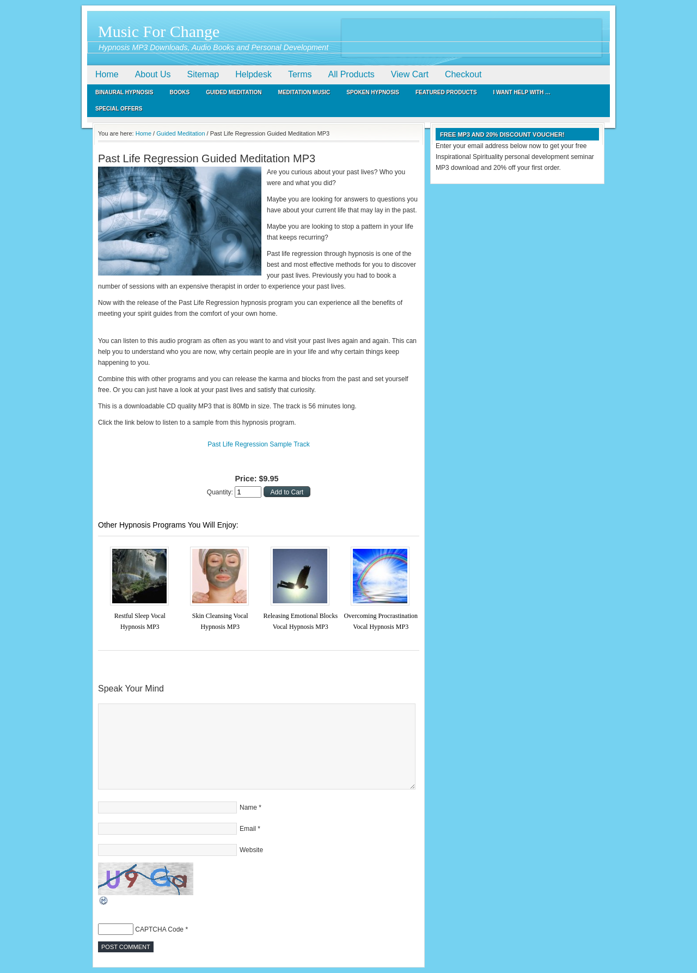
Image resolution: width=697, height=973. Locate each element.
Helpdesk (253, 74)
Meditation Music (304, 92)
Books (180, 92)
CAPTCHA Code (159, 929)
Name (248, 807)
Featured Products (446, 92)
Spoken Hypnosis (372, 92)
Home (107, 74)
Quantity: (221, 492)
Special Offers (119, 109)
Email (248, 829)
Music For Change (158, 31)
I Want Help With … (522, 92)
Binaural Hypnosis (124, 92)
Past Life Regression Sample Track (258, 444)
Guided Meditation (233, 92)
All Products (351, 74)
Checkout (463, 74)
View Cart (410, 74)
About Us (153, 74)
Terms (300, 74)
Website (251, 850)
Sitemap (203, 74)
